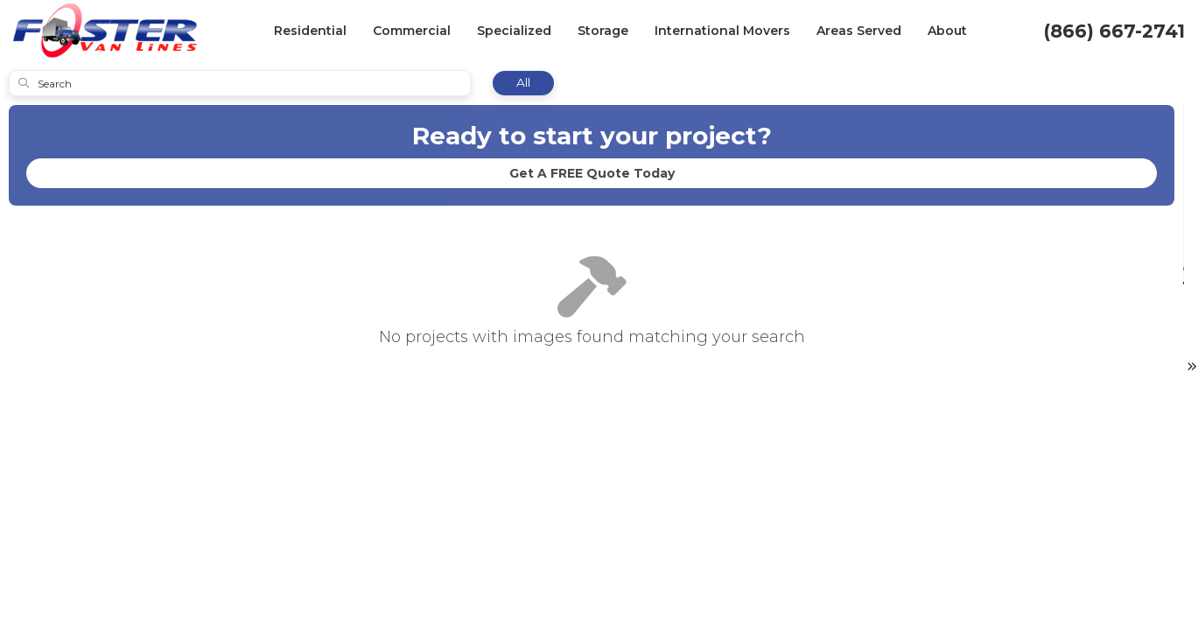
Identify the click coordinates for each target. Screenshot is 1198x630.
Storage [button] (603, 30)
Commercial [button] (412, 30)
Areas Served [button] (858, 30)
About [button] (947, 30)
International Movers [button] (722, 30)
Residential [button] (310, 30)
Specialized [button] (514, 30)
